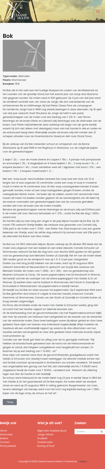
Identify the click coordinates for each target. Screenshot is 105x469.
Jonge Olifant (45, 434)
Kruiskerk (42, 438)
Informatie (6, 434)
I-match (82, 461)
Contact (5, 442)
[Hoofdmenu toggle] (98, 11)
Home (3, 430)
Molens (4, 438)
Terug (10, 402)
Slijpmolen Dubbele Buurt (52, 430)
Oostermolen (45, 442)
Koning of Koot (46, 446)
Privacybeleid (8, 446)
